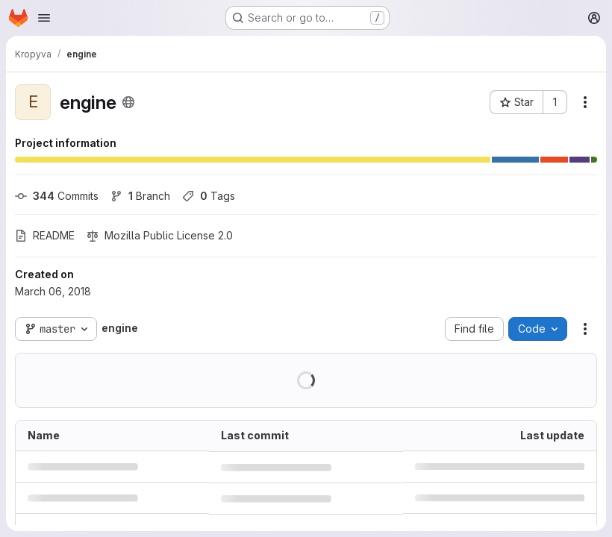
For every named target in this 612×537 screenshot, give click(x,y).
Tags (208, 195)
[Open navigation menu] (44, 18)
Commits (57, 195)
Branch (140, 195)
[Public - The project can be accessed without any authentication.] (128, 102)
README (45, 235)
